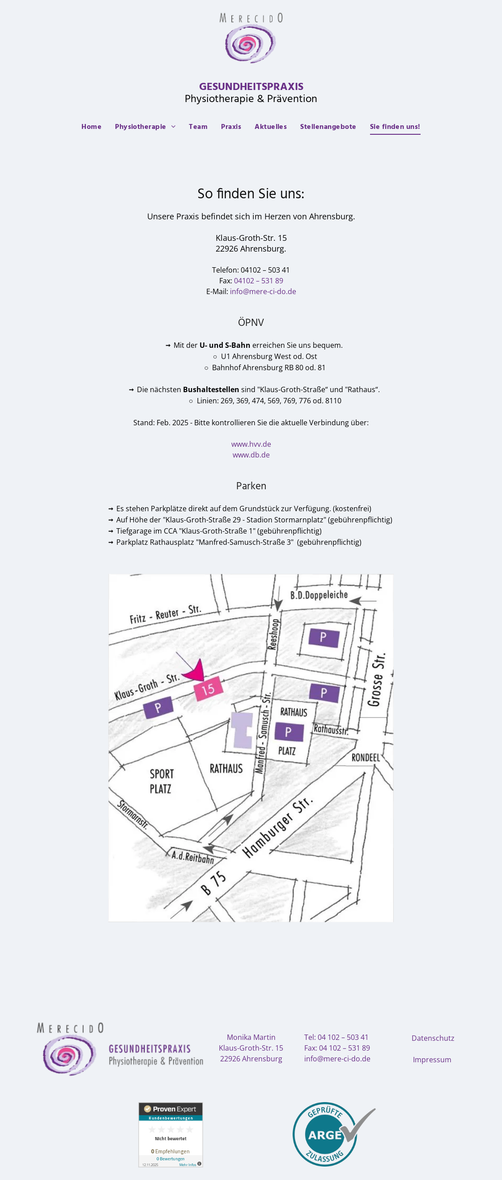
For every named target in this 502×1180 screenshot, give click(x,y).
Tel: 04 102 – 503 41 (336, 1037)
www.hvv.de (251, 444)
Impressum (432, 1060)
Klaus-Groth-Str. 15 (251, 1048)
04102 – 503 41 (265, 270)
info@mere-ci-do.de (263, 291)
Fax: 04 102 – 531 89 (337, 1048)
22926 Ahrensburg (251, 1059)
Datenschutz (433, 1038)
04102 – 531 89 (258, 281)
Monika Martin (251, 1037)
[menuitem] (91, 127)
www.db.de (251, 455)
